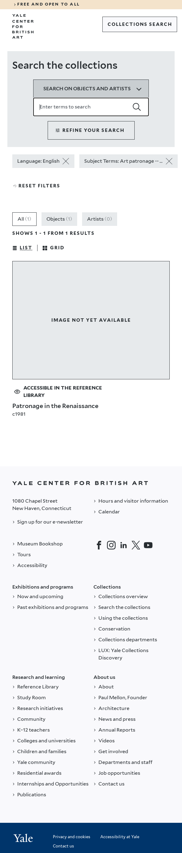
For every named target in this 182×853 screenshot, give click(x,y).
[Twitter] (136, 545)
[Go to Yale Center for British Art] (23, 26)
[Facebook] (99, 545)
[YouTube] (148, 545)
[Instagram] (111, 545)
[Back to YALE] (91, 483)
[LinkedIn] (124, 545)
